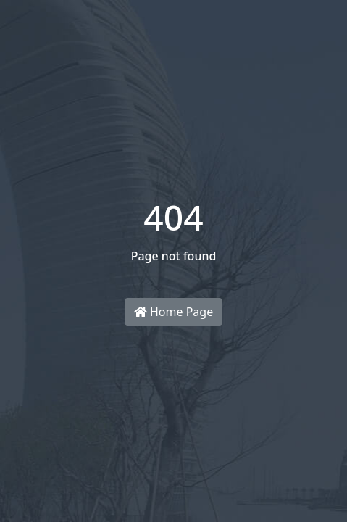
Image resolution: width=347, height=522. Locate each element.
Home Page (173, 312)
